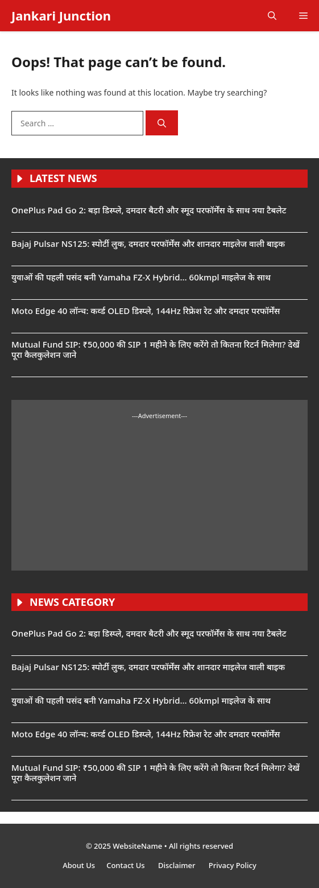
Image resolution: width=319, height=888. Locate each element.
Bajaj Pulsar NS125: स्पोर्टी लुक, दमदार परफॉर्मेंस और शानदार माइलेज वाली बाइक (148, 243)
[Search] (162, 123)
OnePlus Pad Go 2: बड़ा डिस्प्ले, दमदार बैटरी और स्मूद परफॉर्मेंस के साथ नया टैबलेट (149, 210)
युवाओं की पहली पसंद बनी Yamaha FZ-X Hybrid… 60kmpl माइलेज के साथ (141, 277)
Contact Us (126, 865)
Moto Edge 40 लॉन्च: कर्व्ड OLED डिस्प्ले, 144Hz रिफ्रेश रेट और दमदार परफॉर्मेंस (145, 310)
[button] (272, 15)
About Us (79, 865)
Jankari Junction (61, 15)
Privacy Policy (232, 865)
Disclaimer (177, 865)
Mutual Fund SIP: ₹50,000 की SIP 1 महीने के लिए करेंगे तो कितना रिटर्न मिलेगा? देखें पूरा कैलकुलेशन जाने (155, 349)
